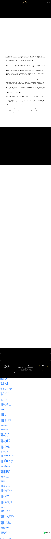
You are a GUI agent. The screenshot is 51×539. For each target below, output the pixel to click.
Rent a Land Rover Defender (5, 473)
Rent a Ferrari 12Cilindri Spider (5, 441)
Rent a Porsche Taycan (4, 524)
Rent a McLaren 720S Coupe (5, 486)
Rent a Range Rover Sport (4, 469)
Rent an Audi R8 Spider (4, 399)
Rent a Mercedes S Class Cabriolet (6, 492)
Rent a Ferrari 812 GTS (4, 442)
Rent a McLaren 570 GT (4, 485)
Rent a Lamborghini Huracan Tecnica (6, 456)
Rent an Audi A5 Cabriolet (4, 392)
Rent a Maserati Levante (4, 480)
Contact (9, 538)
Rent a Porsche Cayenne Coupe (5, 523)
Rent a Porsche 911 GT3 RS (5, 518)
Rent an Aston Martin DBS (4, 383)
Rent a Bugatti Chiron (3, 426)
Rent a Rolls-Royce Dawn (4, 528)
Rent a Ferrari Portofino (4, 429)
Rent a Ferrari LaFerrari (4, 448)
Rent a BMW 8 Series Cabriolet (5, 420)
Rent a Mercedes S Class (4, 491)
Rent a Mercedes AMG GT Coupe (6, 502)
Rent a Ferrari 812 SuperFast (5, 439)
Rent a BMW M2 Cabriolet (4, 415)
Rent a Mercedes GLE (4, 497)
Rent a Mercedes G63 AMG (5, 500)
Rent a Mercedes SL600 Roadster (6, 494)
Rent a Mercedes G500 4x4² (5, 504)
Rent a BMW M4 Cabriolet (4, 416)
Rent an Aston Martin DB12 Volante (6, 385)
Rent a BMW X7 (2, 414)
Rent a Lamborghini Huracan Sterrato (6, 460)
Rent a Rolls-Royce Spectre (5, 532)
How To (1, 534)
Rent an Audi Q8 (3, 395)
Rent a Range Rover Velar (4, 472)
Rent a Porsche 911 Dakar (4, 520)
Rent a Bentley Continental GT (5, 403)
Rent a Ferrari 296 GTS (4, 438)
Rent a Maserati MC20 (4, 476)
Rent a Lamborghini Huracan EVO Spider (7, 455)
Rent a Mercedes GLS (4, 498)
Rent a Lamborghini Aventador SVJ (6, 463)
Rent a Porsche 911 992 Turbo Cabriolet (7, 516)
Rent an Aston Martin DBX (4, 387)
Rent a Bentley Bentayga (4, 406)
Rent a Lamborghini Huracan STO (6, 459)
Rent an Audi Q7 (3, 394)
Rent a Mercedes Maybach (4, 495)
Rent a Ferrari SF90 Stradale (5, 447)
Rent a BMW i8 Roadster (4, 422)
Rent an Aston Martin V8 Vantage (6, 389)
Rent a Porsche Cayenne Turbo (5, 522)
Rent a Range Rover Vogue (4, 471)
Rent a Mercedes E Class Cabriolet (6, 490)
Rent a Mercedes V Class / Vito (5, 503)
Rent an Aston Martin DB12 (4, 384)
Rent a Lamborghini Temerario (5, 466)
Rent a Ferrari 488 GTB (4, 432)
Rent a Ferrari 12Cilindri (4, 440)
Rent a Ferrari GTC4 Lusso (4, 446)
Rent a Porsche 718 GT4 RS (5, 511)
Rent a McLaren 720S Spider (5, 484)
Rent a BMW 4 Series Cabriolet (5, 419)
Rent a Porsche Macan (4, 512)
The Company (2, 538)
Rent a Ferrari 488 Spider (4, 433)
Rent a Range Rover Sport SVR (5, 470)
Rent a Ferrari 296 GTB (4, 436)
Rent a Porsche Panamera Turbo (5, 514)
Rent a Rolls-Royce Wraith (4, 531)
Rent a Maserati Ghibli (4, 481)
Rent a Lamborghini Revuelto (5, 465)
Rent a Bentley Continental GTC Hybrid (6, 405)
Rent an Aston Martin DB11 (4, 382)
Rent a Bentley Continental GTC (5, 404)
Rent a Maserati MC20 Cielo (5, 477)
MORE (47, 350)
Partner (6, 538)
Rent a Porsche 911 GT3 (4, 517)
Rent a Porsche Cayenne (4, 521)
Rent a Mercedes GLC (4, 496)
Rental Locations (3, 533)
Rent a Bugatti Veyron (4, 425)
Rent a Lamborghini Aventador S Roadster (7, 462)
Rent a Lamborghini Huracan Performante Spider (8, 457)
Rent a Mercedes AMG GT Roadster (6, 501)
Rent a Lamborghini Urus (4, 461)
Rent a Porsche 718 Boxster (5, 510)
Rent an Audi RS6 (3, 398)
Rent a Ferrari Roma (3, 430)
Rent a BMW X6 (2, 413)
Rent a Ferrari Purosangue (4, 445)
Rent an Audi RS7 (3, 400)
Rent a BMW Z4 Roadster (4, 410)
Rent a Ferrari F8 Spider (4, 434)
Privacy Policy (34, 372)
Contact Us (43, 365)
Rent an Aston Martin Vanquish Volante (6, 388)
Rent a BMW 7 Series (3, 421)
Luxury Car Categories (4, 378)
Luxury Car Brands (3, 379)
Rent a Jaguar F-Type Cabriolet (5, 452)
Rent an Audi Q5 (3, 393)
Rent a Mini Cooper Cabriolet (5, 489)
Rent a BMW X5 (2, 412)
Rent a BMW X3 (2, 409)
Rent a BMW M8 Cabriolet (4, 418)
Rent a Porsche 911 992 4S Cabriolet (6, 515)
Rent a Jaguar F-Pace (4, 451)
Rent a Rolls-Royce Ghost (4, 527)
